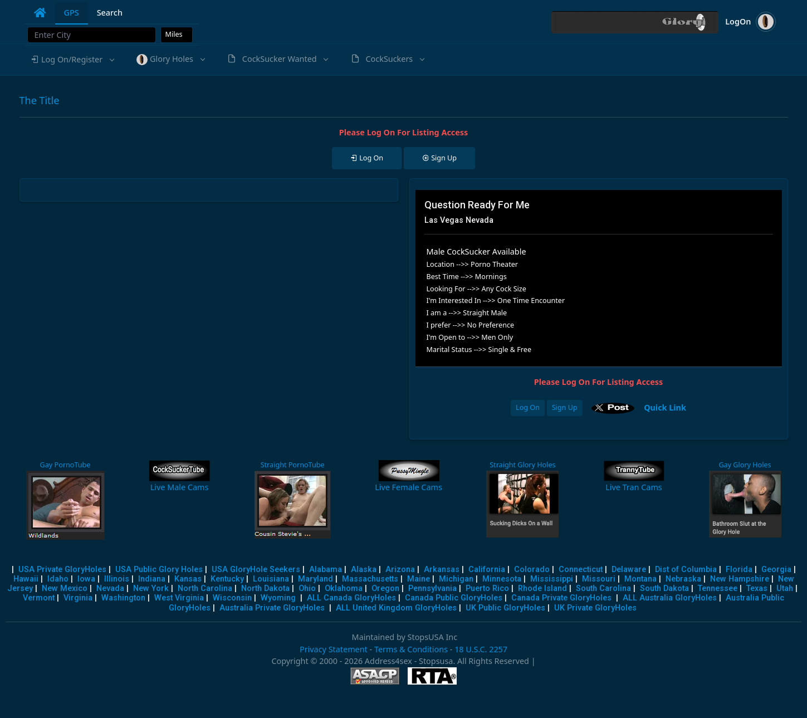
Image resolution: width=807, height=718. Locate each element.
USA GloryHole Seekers (256, 569)
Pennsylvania (432, 588)
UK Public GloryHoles (505, 608)
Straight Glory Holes (522, 465)
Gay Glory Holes (744, 465)
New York (151, 588)
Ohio (307, 588)
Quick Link (665, 407)
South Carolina (603, 588)
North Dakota (265, 588)
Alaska (363, 569)
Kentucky (227, 579)
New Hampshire (739, 579)
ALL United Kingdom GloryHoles (396, 608)
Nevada (110, 588)
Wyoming (278, 598)
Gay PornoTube (65, 465)
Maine (418, 579)
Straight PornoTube (293, 465)
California (486, 569)
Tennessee (717, 588)
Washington (123, 598)
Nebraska (683, 579)
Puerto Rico (487, 588)
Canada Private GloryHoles (561, 598)
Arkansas (441, 569)
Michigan (456, 579)
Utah (784, 588)
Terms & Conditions (411, 649)
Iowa (86, 579)
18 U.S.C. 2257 (480, 649)
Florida (739, 569)
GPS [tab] (71, 12)
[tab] (40, 12)
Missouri (598, 579)
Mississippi (551, 579)
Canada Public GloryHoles (453, 598)
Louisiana (271, 579)
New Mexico (64, 588)
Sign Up (565, 407)
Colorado (532, 569)
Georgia (776, 569)
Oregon (385, 588)
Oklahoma (344, 588)
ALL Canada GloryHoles (351, 598)
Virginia (77, 598)
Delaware (629, 569)
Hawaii (25, 579)
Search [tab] (110, 12)
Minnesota (501, 579)
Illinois (116, 579)
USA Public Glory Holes (159, 569)
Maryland (315, 579)
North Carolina (205, 588)
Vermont (39, 598)
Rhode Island (542, 588)
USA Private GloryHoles (62, 569)
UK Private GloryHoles (595, 608)
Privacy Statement (334, 649)
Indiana (151, 579)
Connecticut (581, 569)
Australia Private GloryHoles (272, 608)
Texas (756, 588)
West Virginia (179, 598)
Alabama (325, 569)
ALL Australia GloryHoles (670, 598)
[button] (72, 59)
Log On (528, 407)
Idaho (58, 579)
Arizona (400, 569)
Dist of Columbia (686, 569)
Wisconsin (232, 598)
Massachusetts (370, 579)
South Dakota (664, 588)
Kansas (188, 579)
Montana (640, 579)
